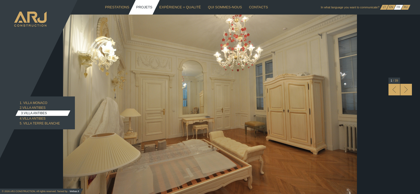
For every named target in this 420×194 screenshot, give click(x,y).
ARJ (30, 19)
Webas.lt (74, 191)
